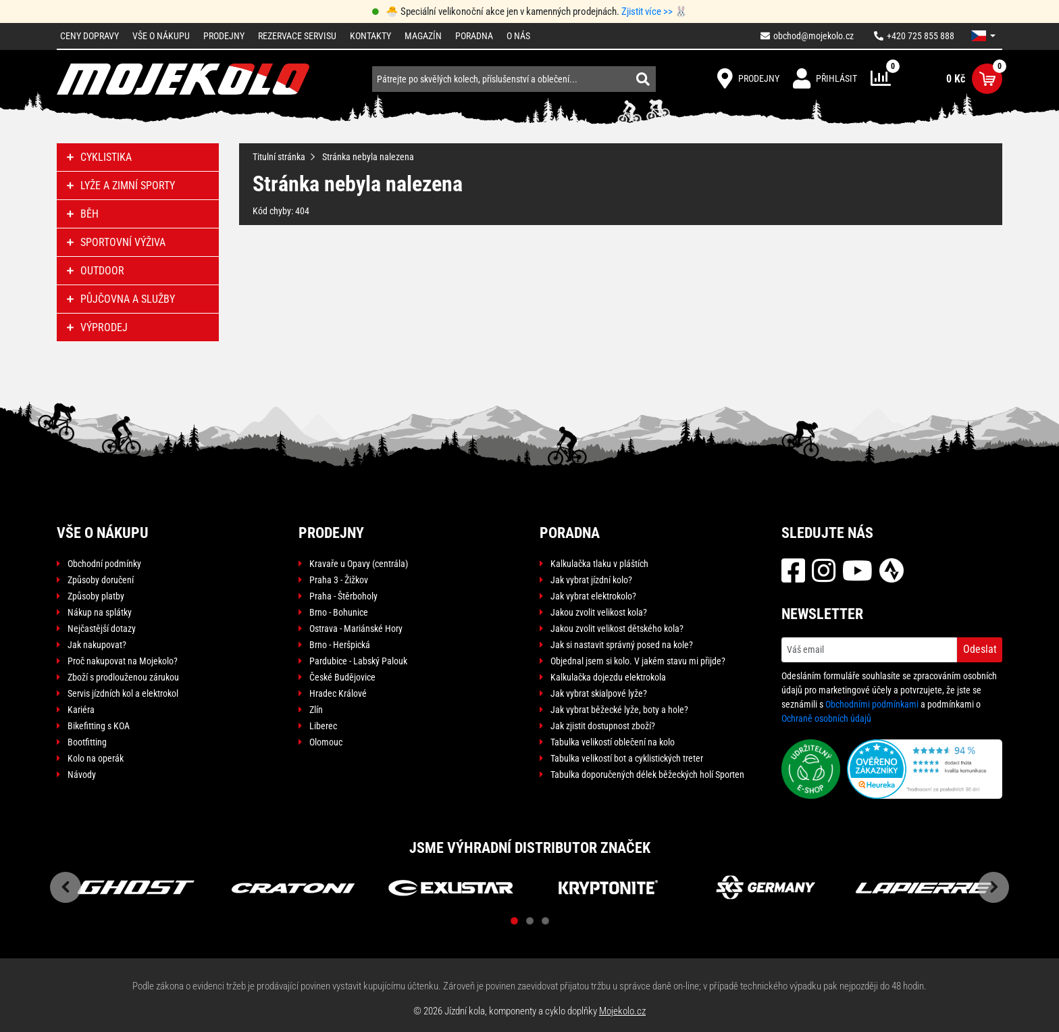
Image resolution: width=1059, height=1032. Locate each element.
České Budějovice (342, 677)
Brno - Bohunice (338, 612)
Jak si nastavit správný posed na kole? (621, 644)
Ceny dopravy (89, 35)
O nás (518, 35)
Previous (65, 887)
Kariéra (81, 709)
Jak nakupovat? (97, 644)
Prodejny (223, 35)
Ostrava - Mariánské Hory (356, 628)
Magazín (423, 35)
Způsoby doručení (101, 579)
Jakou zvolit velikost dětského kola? (616, 628)
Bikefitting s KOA (99, 725)
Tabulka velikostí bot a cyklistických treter (626, 758)
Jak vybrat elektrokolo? (593, 596)
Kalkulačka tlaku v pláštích (599, 563)
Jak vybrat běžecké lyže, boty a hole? (619, 709)
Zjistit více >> (647, 11)
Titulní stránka (279, 156)
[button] (983, 36)
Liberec (323, 725)
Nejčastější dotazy (102, 628)
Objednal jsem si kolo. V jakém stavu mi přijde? (637, 661)
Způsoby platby (96, 596)
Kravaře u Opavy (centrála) (358, 563)
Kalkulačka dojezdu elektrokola (608, 677)
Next (993, 887)
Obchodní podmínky (104, 563)
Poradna (474, 35)
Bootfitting (87, 742)
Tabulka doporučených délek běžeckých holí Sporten (647, 774)
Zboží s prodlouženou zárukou (123, 677)
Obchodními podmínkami (872, 704)
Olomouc (325, 742)
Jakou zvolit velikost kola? (598, 612)
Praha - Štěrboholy (343, 596)
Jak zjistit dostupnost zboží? (602, 725)
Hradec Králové (338, 693)
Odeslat (980, 649)
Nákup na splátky (100, 612)
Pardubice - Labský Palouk (358, 661)
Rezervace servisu (297, 35)
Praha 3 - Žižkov (338, 579)
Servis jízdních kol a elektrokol (123, 693)
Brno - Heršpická (339, 644)
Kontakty (370, 35)
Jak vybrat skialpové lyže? (598, 693)
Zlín (316, 709)
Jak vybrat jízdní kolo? (591, 579)
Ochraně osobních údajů (826, 718)
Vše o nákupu (161, 35)
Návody (82, 774)
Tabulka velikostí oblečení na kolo (612, 742)
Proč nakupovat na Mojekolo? (123, 661)
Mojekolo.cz (622, 1011)
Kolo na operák (96, 758)
